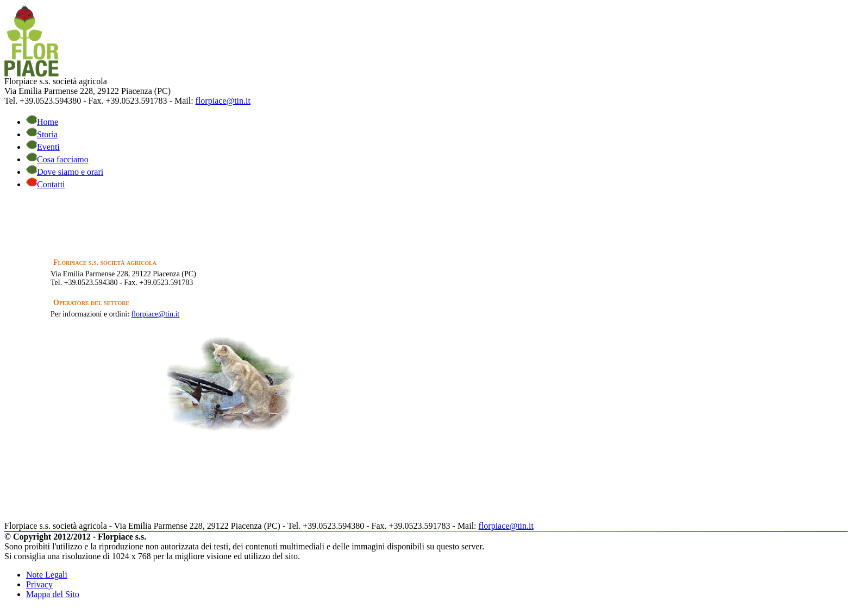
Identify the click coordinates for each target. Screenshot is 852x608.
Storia (42, 134)
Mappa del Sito (52, 594)
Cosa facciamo (57, 159)
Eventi (43, 146)
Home (42, 121)
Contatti (45, 184)
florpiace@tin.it (223, 100)
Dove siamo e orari (64, 171)
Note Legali (46, 574)
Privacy (39, 584)
